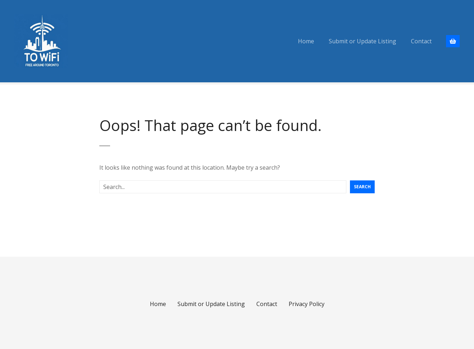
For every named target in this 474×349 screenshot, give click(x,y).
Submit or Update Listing (362, 41)
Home (306, 41)
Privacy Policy (306, 304)
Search (362, 187)
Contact (421, 41)
